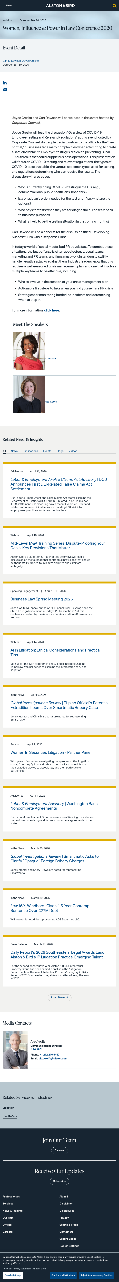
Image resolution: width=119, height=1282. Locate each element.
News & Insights (13, 1210)
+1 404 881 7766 (67, 354)
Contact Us (66, 1231)
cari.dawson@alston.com (72, 358)
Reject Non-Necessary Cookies (96, 1275)
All (4, 451)
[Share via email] (5, 89)
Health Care (10, 1116)
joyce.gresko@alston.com (72, 401)
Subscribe (59, 1181)
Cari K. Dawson (59, 344)
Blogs (60, 451)
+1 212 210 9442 (49, 1054)
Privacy (64, 1217)
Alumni (64, 1196)
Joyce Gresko (57, 387)
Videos (73, 451)
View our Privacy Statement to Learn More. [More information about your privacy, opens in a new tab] (24, 1269)
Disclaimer (66, 1203)
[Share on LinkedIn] (5, 83)
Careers (8, 1231)
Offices (7, 1224)
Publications (30, 451)
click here (51, 310)
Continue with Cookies (63, 1275)
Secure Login (68, 1238)
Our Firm (8, 1217)
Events (47, 451)
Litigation (8, 1107)
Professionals (11, 1196)
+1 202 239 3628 (67, 397)
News (14, 451)
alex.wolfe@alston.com (52, 1058)
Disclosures (67, 1210)
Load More (58, 997)
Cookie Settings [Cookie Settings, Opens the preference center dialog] (13, 1275)
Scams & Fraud (69, 1224)
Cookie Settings (69, 1245)
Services (8, 1203)
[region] (59, 1267)
